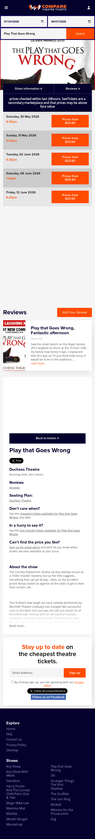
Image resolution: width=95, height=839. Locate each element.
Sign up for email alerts (24, 547)
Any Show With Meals (17, 774)
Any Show (13, 766)
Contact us (14, 739)
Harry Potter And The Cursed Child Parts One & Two (18, 792)
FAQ (9, 734)
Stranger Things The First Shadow (62, 785)
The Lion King (60, 799)
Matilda (11, 813)
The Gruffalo (60, 794)
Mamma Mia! (15, 808)
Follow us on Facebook (48, 697)
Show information (28, 88)
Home (10, 729)
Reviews (14, 487)
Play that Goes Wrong (61, 768)
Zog (53, 819)
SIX (53, 775)
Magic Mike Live (17, 803)
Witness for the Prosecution (62, 812)
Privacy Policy (16, 745)
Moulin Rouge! (16, 819)
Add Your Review (74, 312)
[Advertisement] (47, 254)
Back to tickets (47, 438)
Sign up (74, 673)
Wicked (56, 804)
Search (80, 33)
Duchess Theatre (20, 500)
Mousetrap (14, 824)
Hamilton (13, 781)
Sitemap (12, 750)
